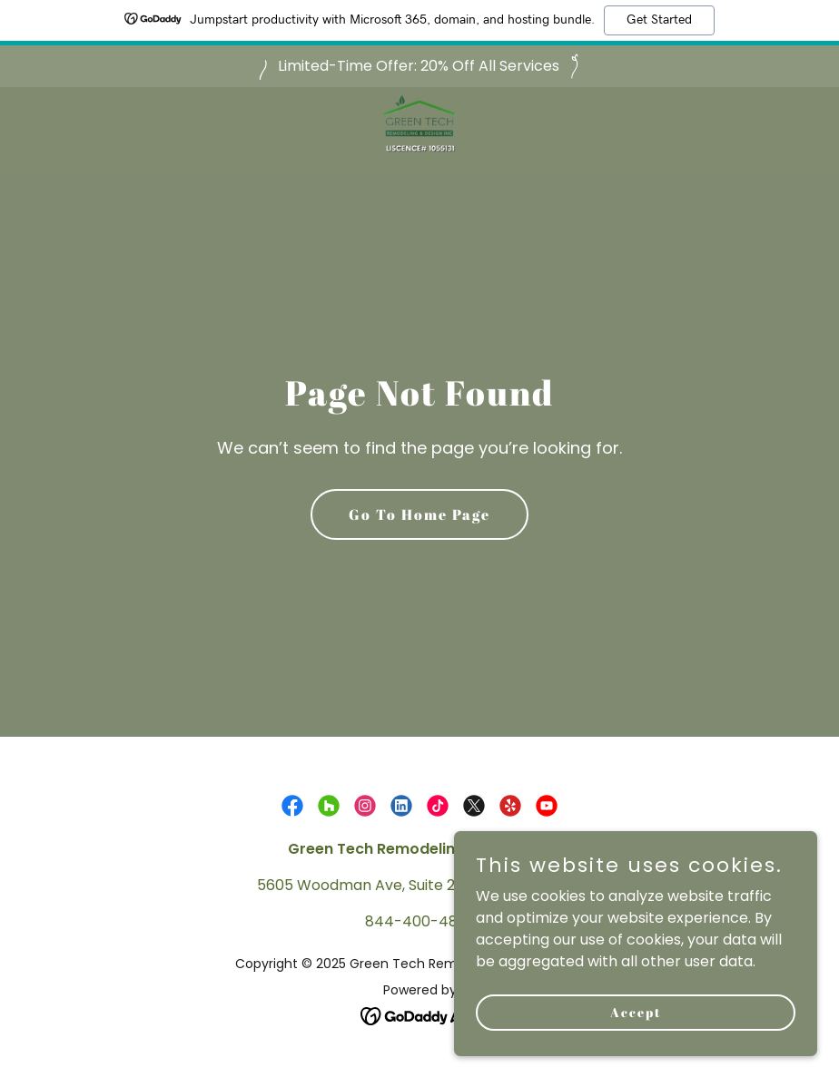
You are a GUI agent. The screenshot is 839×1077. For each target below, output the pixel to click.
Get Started (659, 20)
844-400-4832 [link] (419, 921)
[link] (419, 130)
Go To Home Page (419, 514)
